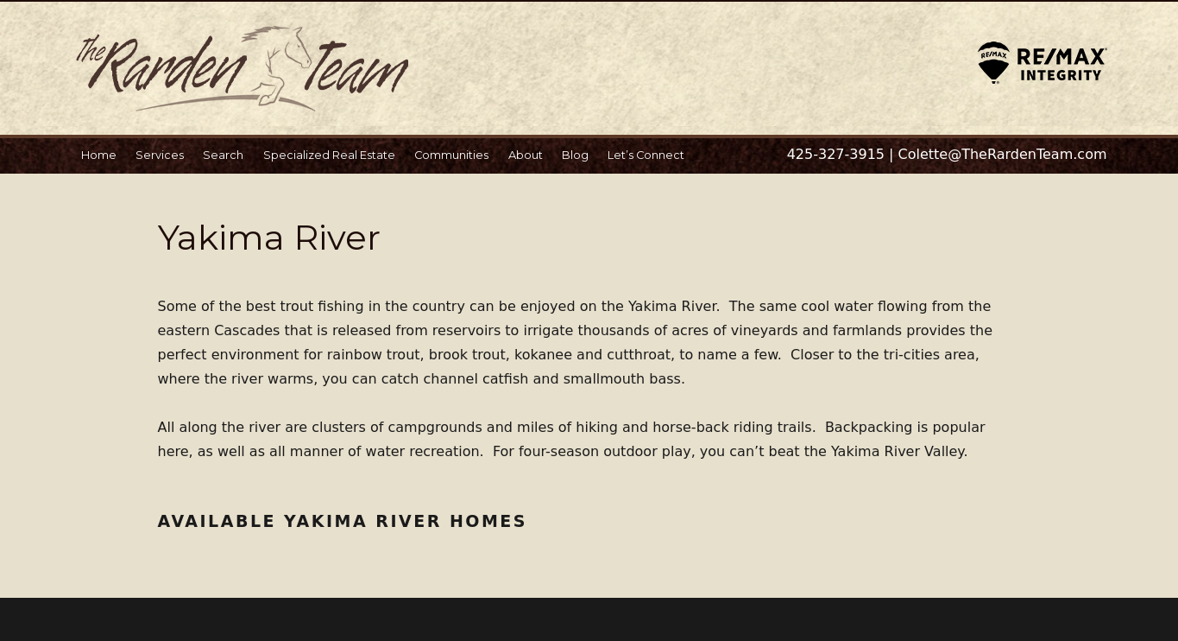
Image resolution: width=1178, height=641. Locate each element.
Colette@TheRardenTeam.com (1002, 154)
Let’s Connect (646, 155)
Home (99, 155)
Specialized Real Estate (329, 155)
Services (159, 155)
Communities (451, 155)
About (525, 155)
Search (223, 155)
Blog (575, 155)
